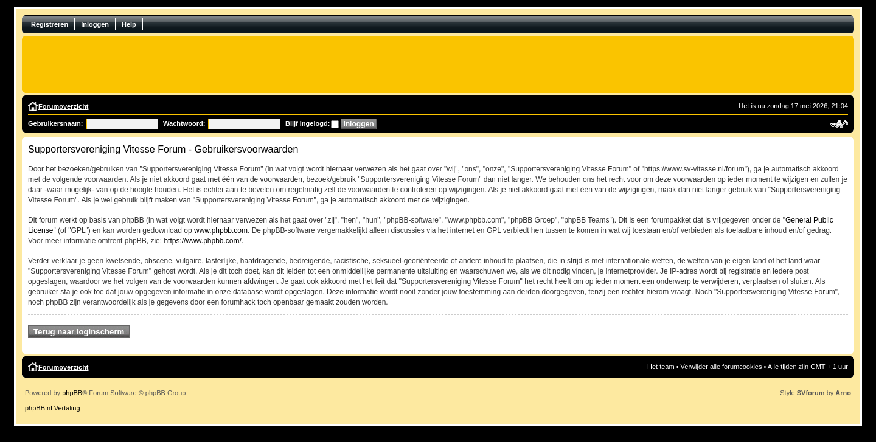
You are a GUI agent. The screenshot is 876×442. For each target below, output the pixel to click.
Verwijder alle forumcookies (721, 366)
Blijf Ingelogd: (307, 123)
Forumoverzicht (63, 106)
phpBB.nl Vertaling (52, 408)
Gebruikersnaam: (55, 123)
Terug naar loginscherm (78, 331)
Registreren (49, 24)
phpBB (72, 392)
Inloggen (95, 24)
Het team (661, 366)
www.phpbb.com (221, 230)
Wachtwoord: (184, 123)
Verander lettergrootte (839, 124)
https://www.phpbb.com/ (202, 241)
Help (129, 24)
